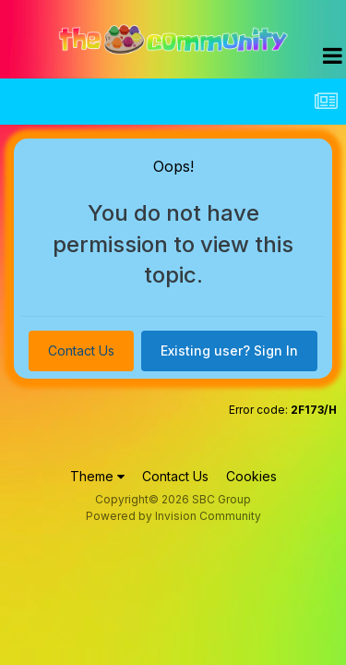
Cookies (251, 476)
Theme (97, 476)
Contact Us (81, 350)
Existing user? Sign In (229, 350)
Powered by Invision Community (173, 516)
